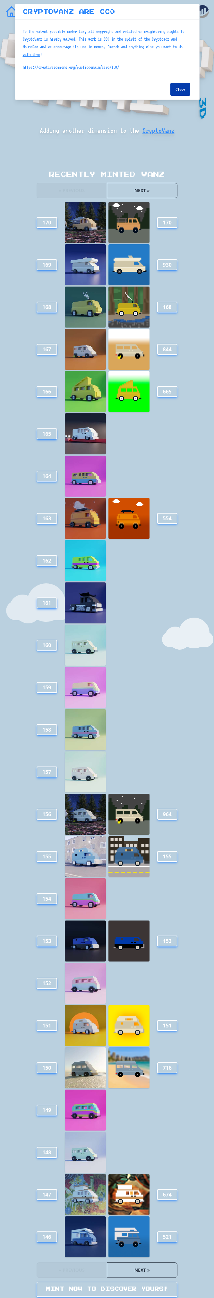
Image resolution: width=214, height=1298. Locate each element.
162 (46, 560)
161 (46, 602)
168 (46, 307)
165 (46, 433)
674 (167, 1194)
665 (167, 391)
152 (46, 983)
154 (46, 898)
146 (46, 1236)
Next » (142, 190)
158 (46, 729)
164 (46, 476)
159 (46, 687)
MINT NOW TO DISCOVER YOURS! (107, 1289)
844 (167, 349)
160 (46, 645)
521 (167, 1236)
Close (180, 89)
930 (167, 264)
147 (46, 1194)
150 (46, 1067)
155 (46, 856)
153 (46, 941)
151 (46, 1025)
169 (46, 264)
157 (46, 771)
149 (46, 1110)
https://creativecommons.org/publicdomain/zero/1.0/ (71, 67)
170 (46, 222)
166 (46, 391)
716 (167, 1067)
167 (46, 349)
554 (167, 518)
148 (46, 1152)
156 (46, 814)
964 (167, 814)
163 (46, 518)
